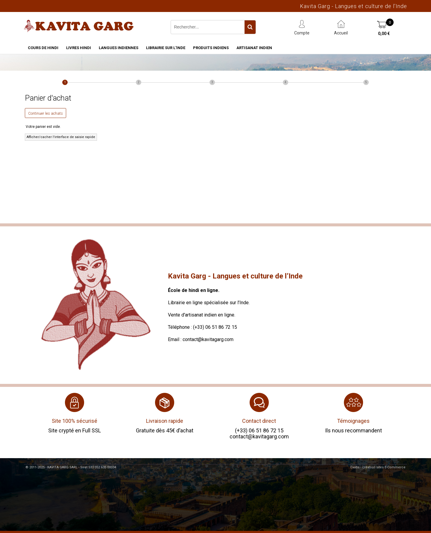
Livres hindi (78, 48)
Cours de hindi (43, 48)
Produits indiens (211, 48)
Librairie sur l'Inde (165, 48)
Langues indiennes (118, 48)
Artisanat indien (254, 48)
